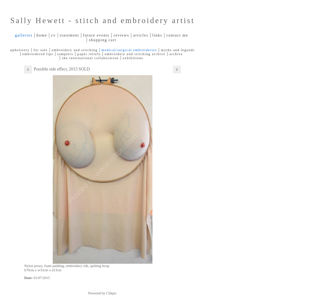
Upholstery (19, 50)
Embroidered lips (37, 54)
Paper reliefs (89, 54)
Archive (176, 54)
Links (157, 35)
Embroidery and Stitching (75, 50)
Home (42, 35)
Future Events (96, 35)
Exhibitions (133, 58)
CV (53, 35)
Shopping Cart (102, 40)
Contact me (177, 35)
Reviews (121, 35)
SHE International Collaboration (90, 58)
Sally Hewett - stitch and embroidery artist (102, 20)
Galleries (24, 35)
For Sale (40, 50)
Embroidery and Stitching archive (135, 54)
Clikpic (111, 293)
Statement (69, 35)
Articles (140, 35)
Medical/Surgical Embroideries (129, 50)
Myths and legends (178, 50)
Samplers (65, 54)
